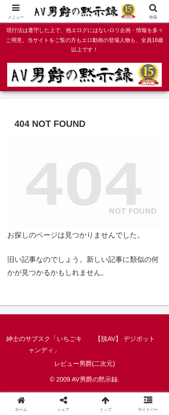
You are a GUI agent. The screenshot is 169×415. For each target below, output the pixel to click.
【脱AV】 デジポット (125, 338)
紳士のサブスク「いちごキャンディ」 (44, 344)
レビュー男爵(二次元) (84, 363)
